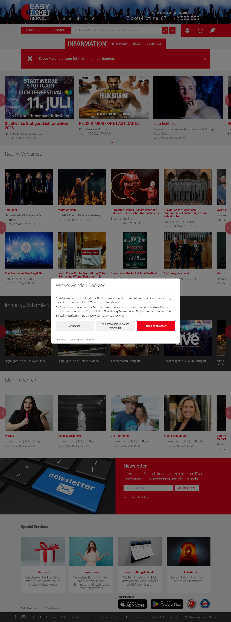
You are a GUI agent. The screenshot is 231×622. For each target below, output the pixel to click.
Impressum (61, 339)
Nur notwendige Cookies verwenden (115, 325)
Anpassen (75, 325)
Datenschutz (76, 339)
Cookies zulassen (156, 325)
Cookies (90, 339)
